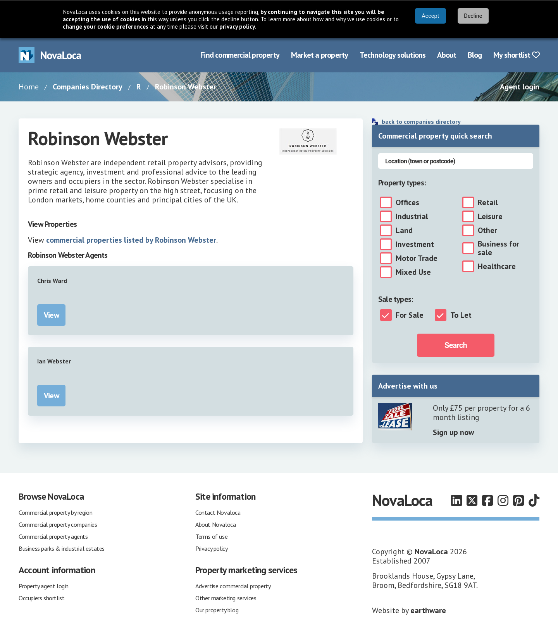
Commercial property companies (58, 524)
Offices (407, 202)
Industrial (412, 216)
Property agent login (44, 586)
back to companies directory (421, 121)
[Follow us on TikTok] (534, 500)
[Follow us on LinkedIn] (456, 500)
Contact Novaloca (218, 512)
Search (455, 345)
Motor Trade (416, 258)
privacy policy (237, 26)
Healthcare (497, 266)
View (51, 315)
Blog (475, 55)
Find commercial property (239, 55)
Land (404, 230)
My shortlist (516, 55)
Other (487, 230)
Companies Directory (87, 87)
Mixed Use (413, 272)
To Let (461, 315)
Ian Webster (54, 361)
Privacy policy (211, 548)
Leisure (490, 216)
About (446, 55)
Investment (415, 244)
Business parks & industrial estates (62, 548)
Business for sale (498, 248)
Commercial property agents (53, 536)
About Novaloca (215, 524)
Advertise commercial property (232, 586)
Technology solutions (392, 55)
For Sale (410, 315)
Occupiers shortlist (41, 598)
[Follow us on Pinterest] (518, 500)
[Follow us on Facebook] (487, 500)
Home (29, 87)
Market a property (319, 55)
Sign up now (453, 432)
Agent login (519, 87)
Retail (488, 202)
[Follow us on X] (472, 500)
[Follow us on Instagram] (503, 500)
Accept (430, 16)
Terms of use (211, 536)
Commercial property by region (55, 512)
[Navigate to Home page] (50, 55)
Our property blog (216, 610)
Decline (473, 16)
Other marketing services (225, 598)
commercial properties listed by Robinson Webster (131, 240)
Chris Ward (52, 280)
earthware (428, 610)
